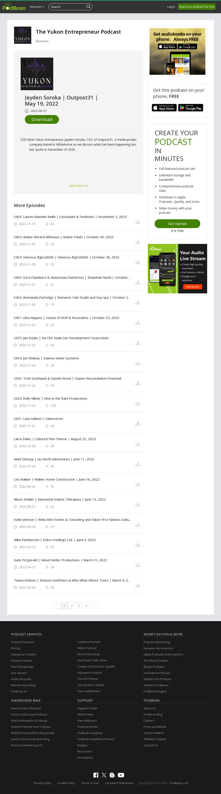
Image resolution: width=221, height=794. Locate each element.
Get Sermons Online (90, 685)
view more (78, 185)
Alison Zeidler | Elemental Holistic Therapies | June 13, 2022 (60, 499)
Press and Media (155, 727)
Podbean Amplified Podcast (95, 739)
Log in (171, 7)
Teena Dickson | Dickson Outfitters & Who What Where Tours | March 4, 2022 (73, 580)
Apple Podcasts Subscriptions (163, 654)
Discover (37, 7)
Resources (84, 751)
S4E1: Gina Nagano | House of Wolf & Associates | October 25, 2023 (66, 318)
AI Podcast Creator (156, 660)
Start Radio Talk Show (91, 660)
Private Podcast (21, 660)
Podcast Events (87, 727)
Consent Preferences (119, 783)
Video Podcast (87, 648)
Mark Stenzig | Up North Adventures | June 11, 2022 (54, 459)
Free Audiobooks (88, 691)
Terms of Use (90, 783)
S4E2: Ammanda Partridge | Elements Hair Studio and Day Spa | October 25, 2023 (73, 297)
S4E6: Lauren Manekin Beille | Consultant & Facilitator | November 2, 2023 (70, 217)
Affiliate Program (155, 739)
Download (41, 119)
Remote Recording (23, 685)
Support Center (87, 708)
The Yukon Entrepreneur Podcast (78, 31)
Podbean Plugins (155, 691)
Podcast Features (22, 642)
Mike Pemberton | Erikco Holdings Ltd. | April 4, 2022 (55, 540)
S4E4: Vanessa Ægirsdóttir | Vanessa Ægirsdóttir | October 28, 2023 (66, 257)
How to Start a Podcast (26, 708)
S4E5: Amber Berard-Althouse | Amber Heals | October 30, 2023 (64, 237)
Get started (177, 223)
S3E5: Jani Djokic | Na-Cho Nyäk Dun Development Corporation (61, 338)
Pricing (15, 648)
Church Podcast (87, 679)
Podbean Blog (153, 714)
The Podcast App (22, 667)
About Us (150, 708)
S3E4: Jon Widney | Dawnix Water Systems (46, 358)
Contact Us (151, 745)
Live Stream (19, 673)
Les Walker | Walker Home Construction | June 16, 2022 (57, 479)
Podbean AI (18, 691)
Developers (85, 757)
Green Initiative (154, 733)
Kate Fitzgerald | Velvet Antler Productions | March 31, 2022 (60, 560)
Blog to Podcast (154, 667)
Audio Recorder (21, 679)
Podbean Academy (90, 733)
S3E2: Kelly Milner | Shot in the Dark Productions (50, 398)
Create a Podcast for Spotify (96, 666)
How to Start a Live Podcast (29, 714)
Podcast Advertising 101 (27, 745)
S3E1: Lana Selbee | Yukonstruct (38, 419)
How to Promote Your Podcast (31, 727)
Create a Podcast (88, 642)
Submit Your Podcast (157, 679)
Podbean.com (179, 783)
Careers (149, 721)
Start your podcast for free (197, 7)
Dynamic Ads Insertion (158, 648)
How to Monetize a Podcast (29, 721)
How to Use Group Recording (30, 739)
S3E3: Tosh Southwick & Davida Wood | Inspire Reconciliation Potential (67, 378)
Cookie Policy (66, 783)
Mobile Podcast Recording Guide (32, 733)
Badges (82, 745)
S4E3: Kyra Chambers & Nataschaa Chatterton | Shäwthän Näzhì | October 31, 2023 (73, 277)
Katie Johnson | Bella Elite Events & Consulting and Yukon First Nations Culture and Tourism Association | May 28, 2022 (73, 519)
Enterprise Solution (24, 654)
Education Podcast (89, 673)
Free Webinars (87, 721)
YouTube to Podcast (157, 673)
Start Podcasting (88, 654)
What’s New (85, 714)
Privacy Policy (43, 783)
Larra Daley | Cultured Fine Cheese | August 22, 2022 (55, 439)
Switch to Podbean (156, 685)
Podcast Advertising (157, 642)
